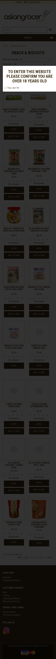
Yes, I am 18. (11, 88)
